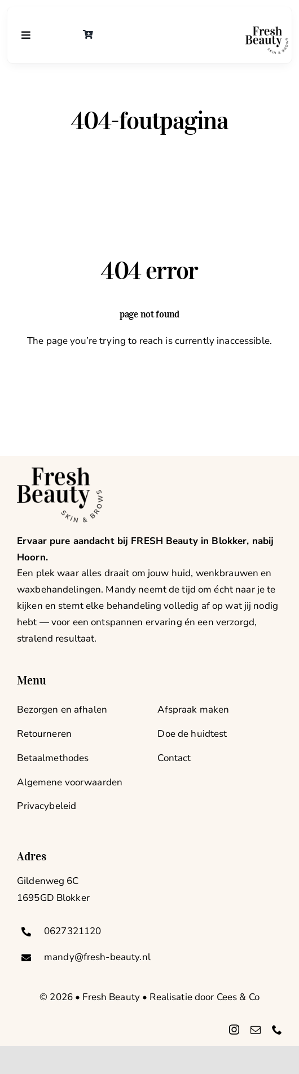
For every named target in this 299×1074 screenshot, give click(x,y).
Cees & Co (238, 997)
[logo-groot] (266, 31)
